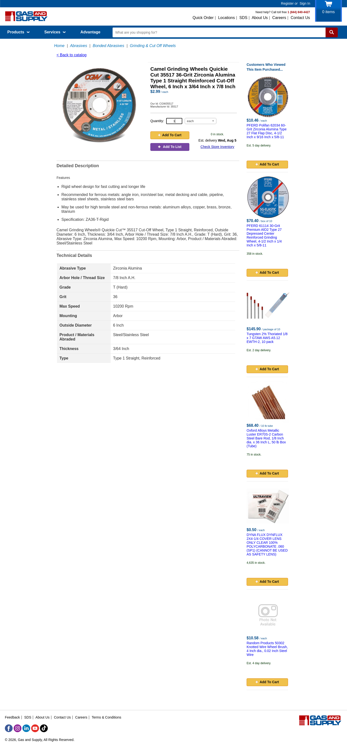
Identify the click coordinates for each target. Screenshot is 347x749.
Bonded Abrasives (108, 46)
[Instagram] (17, 728)
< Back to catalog (72, 55)
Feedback (12, 717)
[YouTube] (35, 728)
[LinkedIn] (26, 728)
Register (287, 3)
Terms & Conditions (106, 717)
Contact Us (300, 18)
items (328, 12)
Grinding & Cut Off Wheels (153, 46)
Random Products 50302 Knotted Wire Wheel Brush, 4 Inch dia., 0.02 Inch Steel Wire (267, 649)
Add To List (169, 147)
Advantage (90, 32)
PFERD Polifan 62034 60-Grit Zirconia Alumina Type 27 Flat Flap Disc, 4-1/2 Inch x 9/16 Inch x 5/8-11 (267, 131)
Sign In (304, 3)
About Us (260, 18)
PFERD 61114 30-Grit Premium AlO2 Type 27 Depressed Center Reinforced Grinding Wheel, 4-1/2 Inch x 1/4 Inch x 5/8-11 (264, 235)
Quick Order (203, 18)
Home (59, 46)
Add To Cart (169, 135)
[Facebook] (9, 728)
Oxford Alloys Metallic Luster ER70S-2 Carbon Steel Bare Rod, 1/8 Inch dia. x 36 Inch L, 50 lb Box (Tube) (266, 438)
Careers (279, 18)
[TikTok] (44, 728)
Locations (226, 18)
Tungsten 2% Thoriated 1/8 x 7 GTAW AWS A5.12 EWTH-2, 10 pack (267, 338)
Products (18, 32)
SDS (243, 18)
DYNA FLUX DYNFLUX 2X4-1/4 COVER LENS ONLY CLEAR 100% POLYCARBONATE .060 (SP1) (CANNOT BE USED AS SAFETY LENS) (267, 544)
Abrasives (78, 46)
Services (55, 32)
